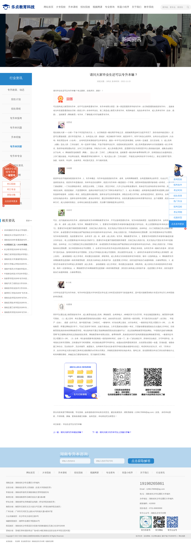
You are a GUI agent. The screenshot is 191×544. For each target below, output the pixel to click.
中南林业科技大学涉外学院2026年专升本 (16, 274)
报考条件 (178, 185)
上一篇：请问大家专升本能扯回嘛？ (68, 432)
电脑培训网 (49, 541)
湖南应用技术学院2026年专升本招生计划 (16, 303)
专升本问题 (16, 127)
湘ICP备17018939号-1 (170, 536)
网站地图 (182, 536)
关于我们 (136, 7)
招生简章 (178, 196)
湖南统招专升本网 (38, 541)
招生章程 (16, 108)
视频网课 (97, 7)
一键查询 (10, 175)
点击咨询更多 (11, 201)
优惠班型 (178, 217)
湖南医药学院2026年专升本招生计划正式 (16, 312)
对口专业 (11, 189)
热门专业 (178, 201)
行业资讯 (160, 472)
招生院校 (85, 7)
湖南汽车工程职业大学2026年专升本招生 (16, 283)
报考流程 (178, 207)
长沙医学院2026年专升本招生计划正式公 (16, 249)
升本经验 (16, 137)
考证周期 (178, 212)
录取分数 (11, 195)
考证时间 (178, 190)
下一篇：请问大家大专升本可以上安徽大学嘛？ (111, 432)
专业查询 (110, 7)
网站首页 (48, 7)
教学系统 (149, 7)
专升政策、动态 (16, 90)
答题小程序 (123, 7)
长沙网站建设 (156, 536)
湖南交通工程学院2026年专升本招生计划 (16, 307)
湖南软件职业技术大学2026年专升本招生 (16, 288)
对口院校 (11, 184)
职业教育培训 (26, 541)
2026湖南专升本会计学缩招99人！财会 (16, 230)
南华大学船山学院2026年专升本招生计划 (16, 264)
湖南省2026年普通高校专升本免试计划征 (16, 240)
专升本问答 (16, 146)
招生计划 (16, 99)
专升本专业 (16, 156)
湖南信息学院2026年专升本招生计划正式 (16, 298)
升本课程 (73, 7)
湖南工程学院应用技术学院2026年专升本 (16, 254)
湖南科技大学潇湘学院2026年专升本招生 (16, 259)
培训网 (17, 541)
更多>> (29, 220)
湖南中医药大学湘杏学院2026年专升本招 (16, 269)
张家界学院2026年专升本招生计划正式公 (16, 278)
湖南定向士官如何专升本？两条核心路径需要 (16, 235)
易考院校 (178, 179)
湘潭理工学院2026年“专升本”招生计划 (16, 293)
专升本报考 (16, 118)
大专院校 (61, 7)
